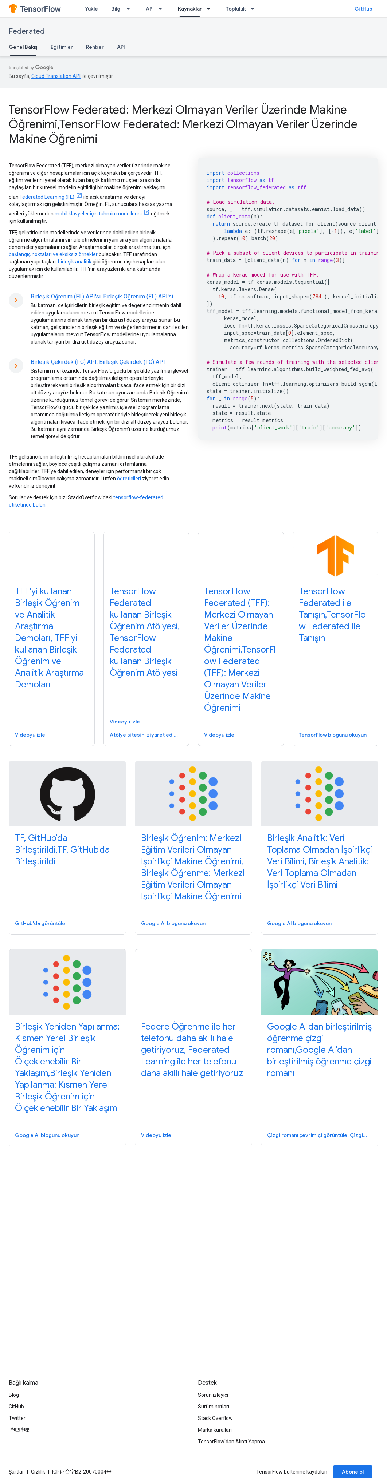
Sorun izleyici (213, 1395)
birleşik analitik (74, 262)
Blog (14, 1395)
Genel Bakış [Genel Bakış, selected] (23, 47)
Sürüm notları (213, 1406)
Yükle (91, 8)
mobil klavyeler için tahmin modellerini (98, 214)
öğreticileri (129, 478)
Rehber (95, 47)
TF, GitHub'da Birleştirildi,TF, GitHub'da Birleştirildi (62, 850)
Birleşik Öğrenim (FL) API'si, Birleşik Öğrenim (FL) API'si (102, 296)
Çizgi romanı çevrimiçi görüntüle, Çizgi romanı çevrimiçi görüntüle (319, 1135)
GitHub (363, 8)
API (150, 8)
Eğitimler (62, 47)
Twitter (17, 1418)
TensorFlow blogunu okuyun (333, 734)
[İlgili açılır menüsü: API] (162, 8)
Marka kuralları (215, 1430)
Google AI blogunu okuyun (173, 923)
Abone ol (353, 1471)
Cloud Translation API (56, 76)
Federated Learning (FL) (47, 197)
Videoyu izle (30, 734)
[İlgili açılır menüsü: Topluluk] (254, 8)
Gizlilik (38, 1472)
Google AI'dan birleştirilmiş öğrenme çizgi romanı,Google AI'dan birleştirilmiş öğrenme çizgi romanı (319, 1050)
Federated (26, 31)
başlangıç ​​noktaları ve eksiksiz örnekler (53, 254)
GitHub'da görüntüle (40, 923)
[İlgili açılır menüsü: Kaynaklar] (210, 8)
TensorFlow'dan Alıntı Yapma (231, 1441)
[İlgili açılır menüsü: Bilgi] (130, 8)
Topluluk (236, 8)
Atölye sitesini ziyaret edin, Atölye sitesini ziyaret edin (146, 734)
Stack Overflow (215, 1418)
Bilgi (116, 8)
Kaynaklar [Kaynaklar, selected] (190, 8)
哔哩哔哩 (19, 1430)
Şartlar (16, 1472)
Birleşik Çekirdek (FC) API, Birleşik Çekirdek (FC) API (98, 361)
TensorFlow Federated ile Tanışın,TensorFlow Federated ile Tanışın (332, 614)
